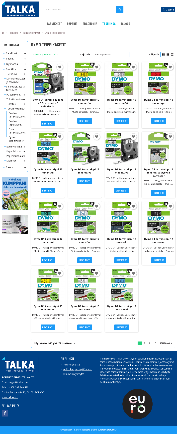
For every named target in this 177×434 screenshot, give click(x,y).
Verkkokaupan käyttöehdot (77, 369)
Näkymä (154, 54)
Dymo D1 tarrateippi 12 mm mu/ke (85, 101)
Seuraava (166, 343)
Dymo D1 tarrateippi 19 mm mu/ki (85, 307)
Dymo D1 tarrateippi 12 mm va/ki (121, 240)
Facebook (5, 413)
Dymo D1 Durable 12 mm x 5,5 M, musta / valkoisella (48, 103)
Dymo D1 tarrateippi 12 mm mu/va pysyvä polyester (158, 173)
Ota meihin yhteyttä (73, 374)
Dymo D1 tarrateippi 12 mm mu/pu (158, 101)
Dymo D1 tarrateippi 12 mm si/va (85, 240)
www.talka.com (10, 397)
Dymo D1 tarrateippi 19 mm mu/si (121, 307)
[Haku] (82, 9)
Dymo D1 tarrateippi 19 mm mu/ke (48, 307)
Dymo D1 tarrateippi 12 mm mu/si (48, 171)
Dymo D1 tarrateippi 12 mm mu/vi (48, 240)
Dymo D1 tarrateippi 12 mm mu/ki (121, 101)
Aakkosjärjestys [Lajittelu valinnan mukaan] (103, 54)
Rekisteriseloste (71, 364)
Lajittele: (85, 54)
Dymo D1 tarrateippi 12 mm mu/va (85, 171)
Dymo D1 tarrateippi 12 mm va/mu (158, 240)
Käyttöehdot (66, 429)
